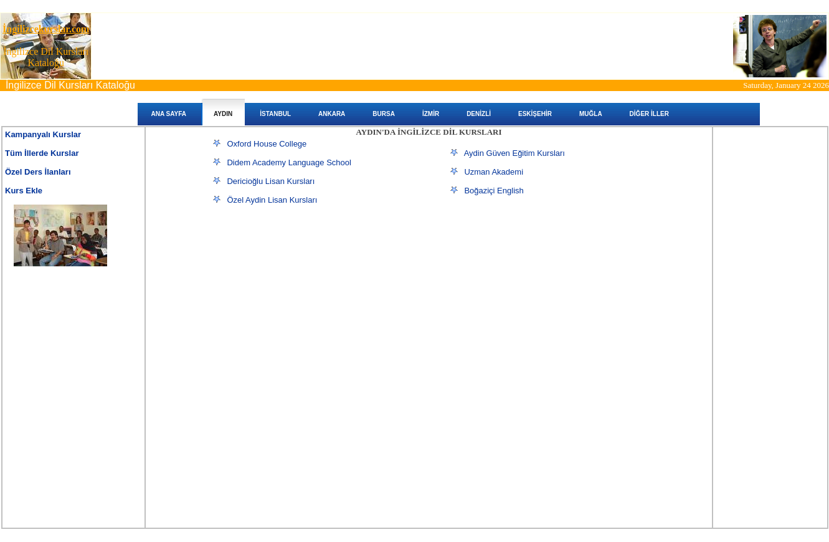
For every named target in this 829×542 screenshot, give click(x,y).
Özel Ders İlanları (38, 172)
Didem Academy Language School (289, 162)
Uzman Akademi (493, 172)
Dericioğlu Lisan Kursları (271, 181)
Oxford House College (266, 143)
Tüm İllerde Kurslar (41, 153)
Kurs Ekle (23, 190)
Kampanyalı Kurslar (43, 134)
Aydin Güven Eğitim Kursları (514, 153)
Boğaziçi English (493, 190)
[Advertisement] (304, 305)
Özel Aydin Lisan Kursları (272, 200)
